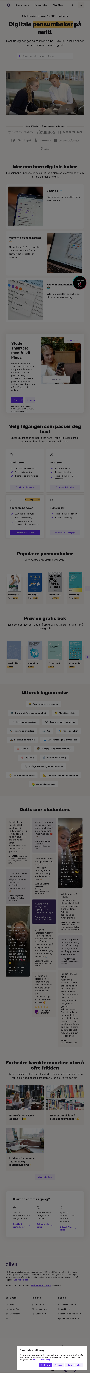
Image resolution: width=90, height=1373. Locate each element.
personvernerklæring (41, 1360)
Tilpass (58, 1365)
